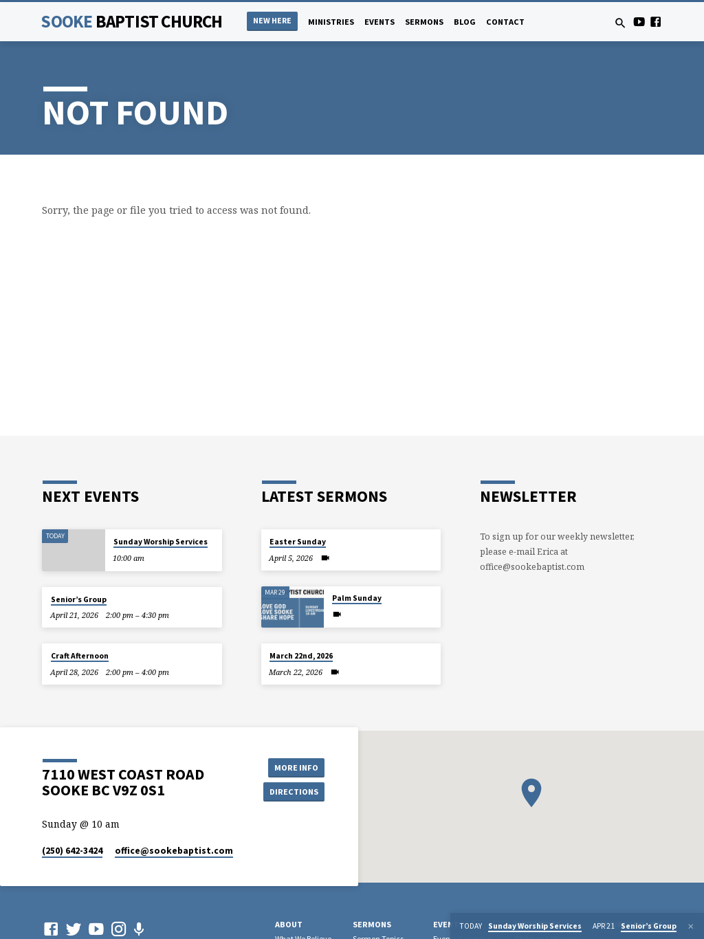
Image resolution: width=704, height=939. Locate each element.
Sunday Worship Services (160, 541)
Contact (505, 21)
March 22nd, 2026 (301, 656)
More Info (293, 767)
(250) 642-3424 (72, 851)
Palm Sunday (357, 598)
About (288, 924)
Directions (293, 791)
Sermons (424, 21)
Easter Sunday (298, 541)
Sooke (131, 21)
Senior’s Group (79, 599)
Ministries (331, 21)
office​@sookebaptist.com (174, 851)
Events (379, 21)
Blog (465, 21)
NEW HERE (272, 20)
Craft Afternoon (80, 656)
